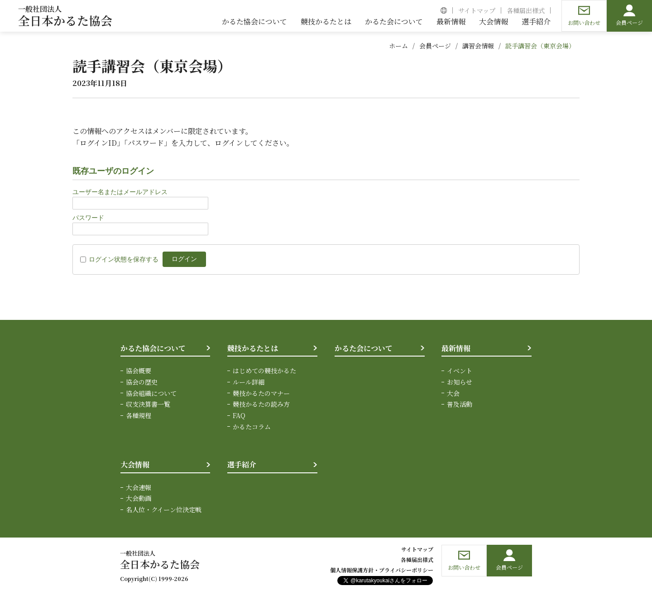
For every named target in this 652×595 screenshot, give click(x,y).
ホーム (398, 45)
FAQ (239, 414)
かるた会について (364, 348)
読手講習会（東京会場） (540, 45)
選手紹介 (241, 464)
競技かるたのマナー (261, 392)
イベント (459, 370)
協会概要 (138, 370)
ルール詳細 (248, 381)
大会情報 (134, 464)
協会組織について (151, 392)
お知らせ (459, 381)
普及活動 (459, 403)
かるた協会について (153, 348)
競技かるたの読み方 (261, 403)
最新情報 (455, 348)
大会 (453, 392)
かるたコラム (252, 425)
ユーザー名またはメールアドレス (120, 191)
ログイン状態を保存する (123, 259)
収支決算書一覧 (148, 403)
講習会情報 (478, 45)
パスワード (88, 217)
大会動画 (138, 497)
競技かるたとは (252, 348)
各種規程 (138, 414)
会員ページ (435, 45)
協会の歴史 (142, 381)
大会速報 (138, 486)
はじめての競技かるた (264, 370)
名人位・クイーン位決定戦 (163, 508)
